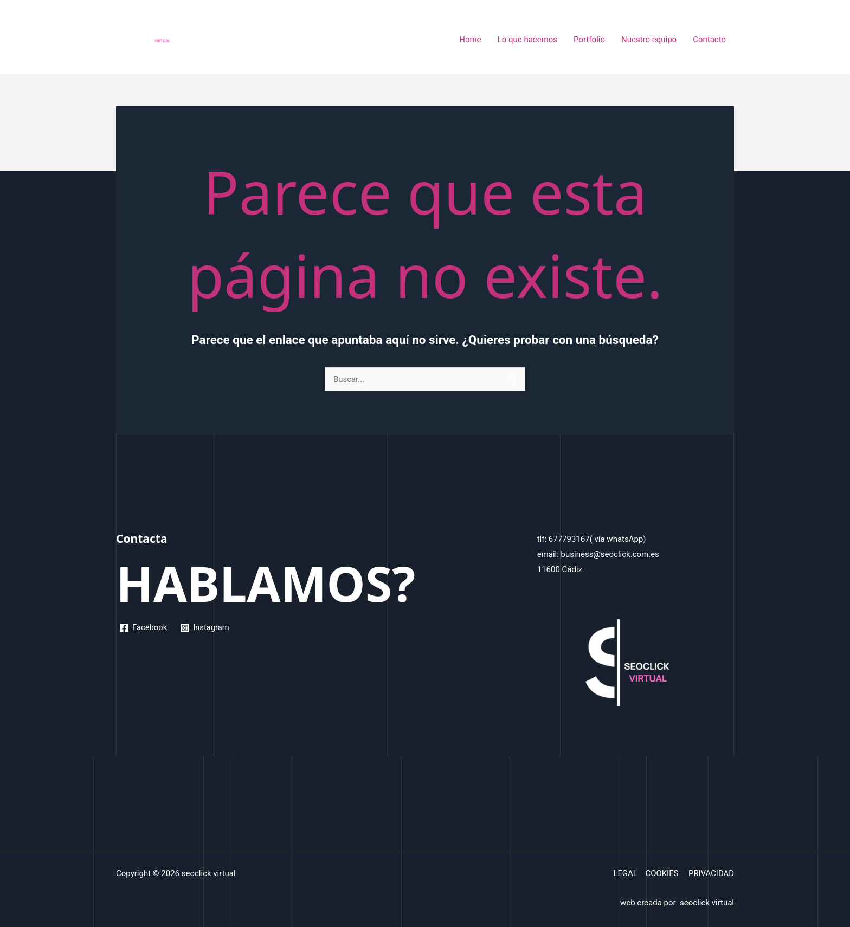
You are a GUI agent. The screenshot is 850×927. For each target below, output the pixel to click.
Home (470, 39)
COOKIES (661, 873)
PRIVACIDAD (711, 873)
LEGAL (625, 873)
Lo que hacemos (528, 39)
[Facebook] (143, 628)
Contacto (709, 39)
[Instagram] (205, 628)
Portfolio (589, 39)
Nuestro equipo (649, 39)
